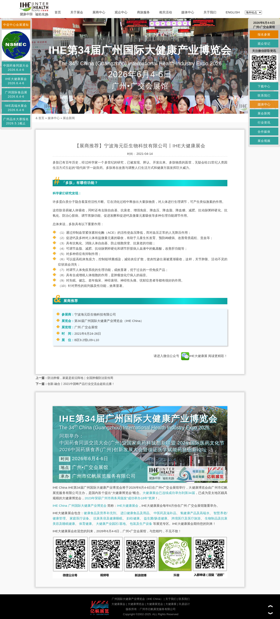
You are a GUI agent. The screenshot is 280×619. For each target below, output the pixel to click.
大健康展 (170, 604)
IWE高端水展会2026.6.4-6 (16, 108)
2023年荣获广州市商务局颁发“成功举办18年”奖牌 (120, 498)
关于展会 (76, 12)
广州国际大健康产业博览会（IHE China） (137, 599)
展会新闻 (69, 118)
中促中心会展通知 (16, 24)
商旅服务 (143, 12)
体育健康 (85, 523)
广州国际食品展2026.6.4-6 (16, 94)
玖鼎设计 (184, 604)
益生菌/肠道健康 (155, 518)
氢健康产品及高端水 (194, 513)
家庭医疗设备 (79, 518)
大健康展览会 (154, 604)
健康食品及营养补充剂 (100, 513)
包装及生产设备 (141, 523)
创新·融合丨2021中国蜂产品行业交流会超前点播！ (81, 384)
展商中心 (98, 12)
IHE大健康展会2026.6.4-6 (16, 81)
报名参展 (264, 34)
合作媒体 (264, 131)
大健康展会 (118, 604)
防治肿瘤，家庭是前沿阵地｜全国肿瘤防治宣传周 (80, 378)
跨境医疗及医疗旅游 (186, 518)
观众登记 (264, 43)
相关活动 (165, 12)
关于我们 (210, 12)
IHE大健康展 (194, 356)
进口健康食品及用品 (134, 513)
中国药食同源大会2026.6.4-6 (16, 67)
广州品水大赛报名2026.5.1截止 (16, 121)
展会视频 (264, 140)
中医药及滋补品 (165, 513)
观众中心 (121, 12)
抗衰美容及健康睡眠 (108, 518)
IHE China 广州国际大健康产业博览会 (80, 505)
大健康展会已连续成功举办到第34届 (169, 493)
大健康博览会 (136, 604)
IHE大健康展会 (127, 505)
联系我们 (184, 599)
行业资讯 (264, 122)
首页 (58, 12)
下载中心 (264, 86)
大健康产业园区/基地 (111, 523)
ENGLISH (233, 12)
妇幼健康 (133, 518)
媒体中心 (187, 12)
